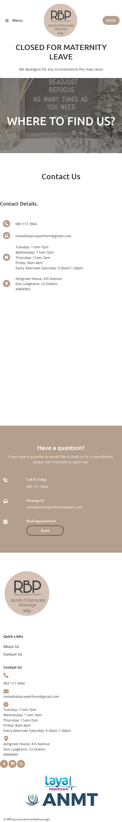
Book (30, 528)
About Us (11, 646)
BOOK (111, 18)
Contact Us (12, 654)
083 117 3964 (37, 486)
